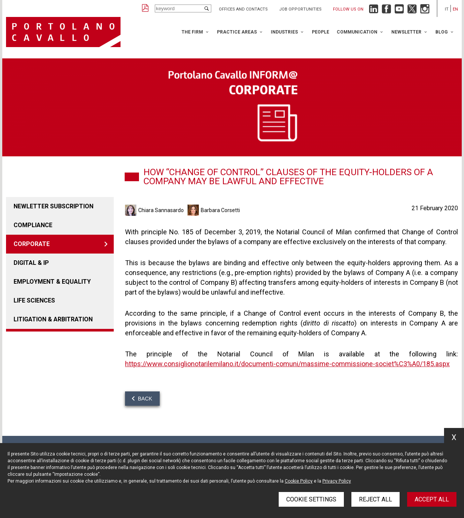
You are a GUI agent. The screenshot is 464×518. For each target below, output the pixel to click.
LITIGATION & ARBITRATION (53, 319)
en (455, 9)
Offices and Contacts (243, 9)
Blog (441, 32)
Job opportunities (300, 9)
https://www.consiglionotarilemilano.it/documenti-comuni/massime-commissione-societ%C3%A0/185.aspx (287, 364)
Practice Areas (237, 32)
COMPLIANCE (33, 225)
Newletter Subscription (53, 206)
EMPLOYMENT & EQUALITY (52, 281)
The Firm (192, 32)
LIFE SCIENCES (34, 300)
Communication (357, 32)
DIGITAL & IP (31, 262)
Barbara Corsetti (220, 210)
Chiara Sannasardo (161, 210)
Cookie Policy (299, 481)
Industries (284, 32)
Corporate (32, 244)
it (447, 9)
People (320, 32)
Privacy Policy (336, 481)
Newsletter (406, 32)
